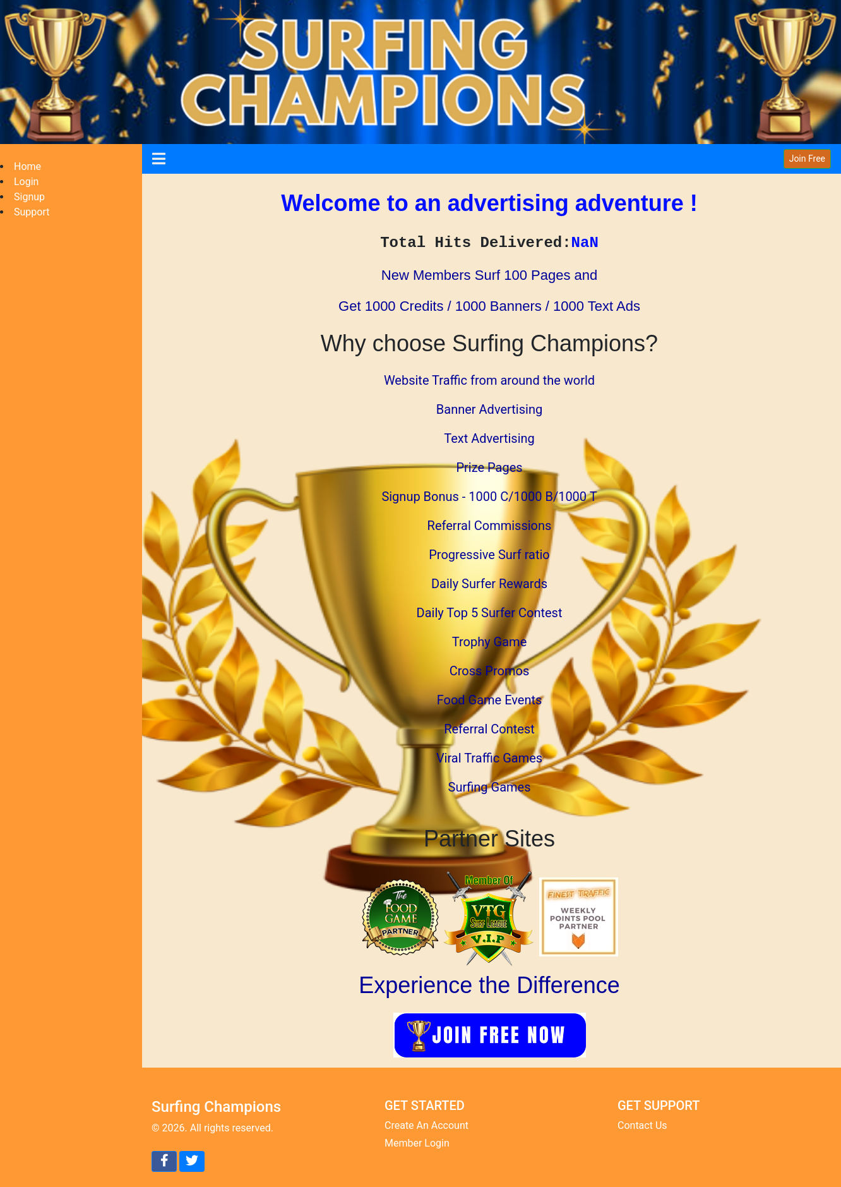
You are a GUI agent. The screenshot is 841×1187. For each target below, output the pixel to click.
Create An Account (426, 1125)
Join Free (807, 159)
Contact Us (642, 1125)
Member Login (417, 1143)
